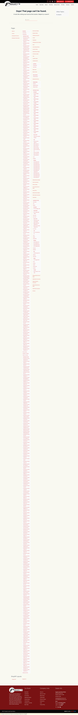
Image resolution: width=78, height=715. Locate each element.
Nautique (34, 160)
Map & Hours (34, 69)
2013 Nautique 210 (36, 243)
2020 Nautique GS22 (37, 244)
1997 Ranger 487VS (36, 259)
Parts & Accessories (35, 182)
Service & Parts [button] (57, 4)
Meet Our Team (42, 693)
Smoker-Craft (35, 266)
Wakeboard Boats (35, 85)
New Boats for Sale (26, 36)
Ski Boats (34, 83)
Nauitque (34, 158)
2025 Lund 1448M (36, 148)
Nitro (34, 251)
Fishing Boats (25, 34)
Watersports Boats (25, 672)
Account (13, 33)
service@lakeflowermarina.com (61, 699)
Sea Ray (34, 263)
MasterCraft (34, 238)
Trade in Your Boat (25, 355)
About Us (13, 31)
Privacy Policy (35, 190)
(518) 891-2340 (69, 1)
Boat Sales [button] (41, 4)
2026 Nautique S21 (36, 177)
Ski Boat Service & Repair (36, 192)
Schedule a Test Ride (26, 353)
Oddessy (34, 254)
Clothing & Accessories (36, 35)
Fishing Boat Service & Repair (37, 42)
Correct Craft (35, 134)
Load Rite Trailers (35, 58)
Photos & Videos (35, 184)
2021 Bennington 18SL (37, 208)
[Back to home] (12, 4)
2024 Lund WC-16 (36, 145)
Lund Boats (34, 63)
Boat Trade (26, 704)
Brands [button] (46, 4)
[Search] (31, 20)
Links (33, 56)
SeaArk (34, 264)
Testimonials (34, 197)
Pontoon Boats (27, 699)
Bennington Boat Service (15, 35)
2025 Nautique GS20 (37, 164)
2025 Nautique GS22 (37, 167)
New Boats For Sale (36, 90)
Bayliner (34, 205)
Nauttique (34, 249)
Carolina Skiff (35, 210)
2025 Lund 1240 (36, 146)
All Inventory (24, 32)
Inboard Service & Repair (36, 51)
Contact (72, 4)
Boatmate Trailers (35, 33)
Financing (51, 4)
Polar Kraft (34, 256)
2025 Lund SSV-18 (36, 153)
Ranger (34, 258)
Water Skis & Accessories (36, 288)
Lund (34, 139)
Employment (42, 701)
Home (37, 4)
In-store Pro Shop (35, 49)
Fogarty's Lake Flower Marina (60, 692)
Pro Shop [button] (62, 4)
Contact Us (60, 1)
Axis (33, 203)
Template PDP (14, 679)
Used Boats (27, 693)
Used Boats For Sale (36, 200)
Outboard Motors (35, 76)
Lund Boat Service (35, 60)
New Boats (26, 692)
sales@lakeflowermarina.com (60, 698)
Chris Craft (34, 215)
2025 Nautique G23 (36, 163)
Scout (34, 261)
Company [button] (67, 4)
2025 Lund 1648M (36, 152)
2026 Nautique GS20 (37, 174)
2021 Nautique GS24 (37, 246)
